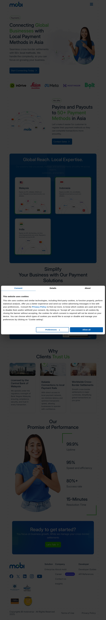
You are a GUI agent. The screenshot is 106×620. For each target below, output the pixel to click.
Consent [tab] (18, 288)
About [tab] (88, 288)
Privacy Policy (39, 307)
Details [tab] (53, 288)
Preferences (52, 330)
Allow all (87, 330)
